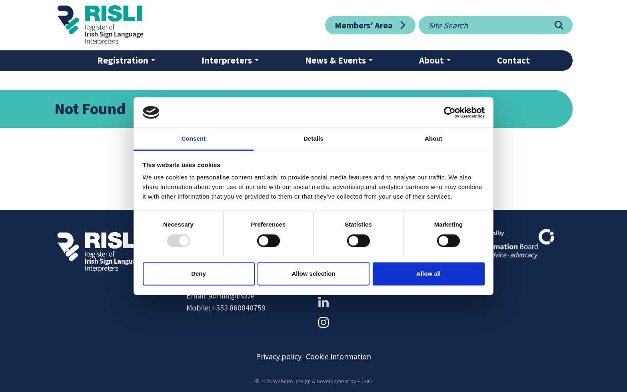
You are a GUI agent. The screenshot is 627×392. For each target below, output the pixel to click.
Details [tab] (313, 138)
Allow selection (313, 274)
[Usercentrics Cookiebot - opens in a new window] (450, 112)
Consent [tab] (194, 138)
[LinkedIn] (323, 302)
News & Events (335, 60)
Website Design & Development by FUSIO (322, 381)
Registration (122, 60)
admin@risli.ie (231, 295)
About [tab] (433, 138)
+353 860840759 (239, 307)
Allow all (428, 274)
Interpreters (227, 60)
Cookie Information (338, 356)
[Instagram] (323, 322)
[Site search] (482, 25)
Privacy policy (279, 356)
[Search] (559, 25)
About (431, 60)
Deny (198, 274)
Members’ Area (364, 25)
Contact (513, 60)
